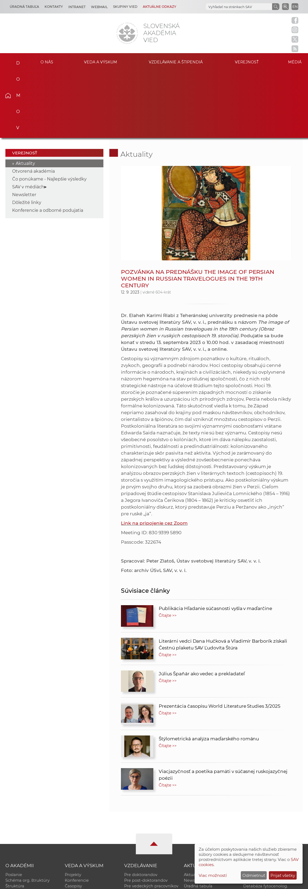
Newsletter (24, 127)
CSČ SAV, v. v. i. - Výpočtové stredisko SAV (85, 882)
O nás (46, 62)
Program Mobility (141, 835)
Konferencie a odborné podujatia (47, 143)
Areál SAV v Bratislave (205, 830)
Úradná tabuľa (198, 818)
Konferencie (77, 813)
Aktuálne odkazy (159, 7)
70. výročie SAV (199, 824)
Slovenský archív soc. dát (267, 813)
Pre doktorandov (140, 807)
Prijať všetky (282, 875)
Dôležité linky (26, 135)
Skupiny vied (125, 7)
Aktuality (25, 96)
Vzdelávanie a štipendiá (176, 62)
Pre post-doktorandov (146, 813)
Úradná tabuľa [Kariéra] (24, 7)
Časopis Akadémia (261, 830)
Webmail (99, 7)
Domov (15, 61)
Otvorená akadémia (33, 104)
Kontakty (54, 7)
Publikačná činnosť (84, 824)
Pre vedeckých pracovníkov (151, 818)
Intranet (77, 7)
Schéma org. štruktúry (27, 813)
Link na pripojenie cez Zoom (154, 456)
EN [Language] (295, 6)
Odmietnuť (253, 875)
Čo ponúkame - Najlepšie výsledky (49, 111)
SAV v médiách (28, 119)
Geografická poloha (24, 830)
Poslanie (13, 807)
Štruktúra (14, 818)
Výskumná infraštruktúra (89, 830)
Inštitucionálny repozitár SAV (271, 807)
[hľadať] (238, 7)
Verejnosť (246, 62)
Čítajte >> (168, 548)
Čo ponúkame (198, 835)
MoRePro (133, 824)
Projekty (73, 807)
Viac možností (213, 875)
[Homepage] (127, 33)
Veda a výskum (100, 62)
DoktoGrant (135, 830)
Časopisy (73, 818)
